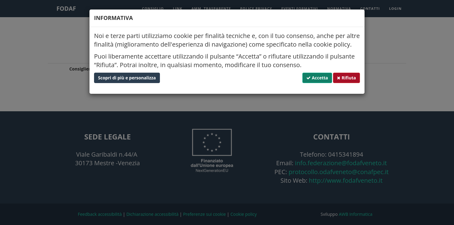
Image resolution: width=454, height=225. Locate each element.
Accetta (317, 78)
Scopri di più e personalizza (127, 78)
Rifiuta (346, 78)
